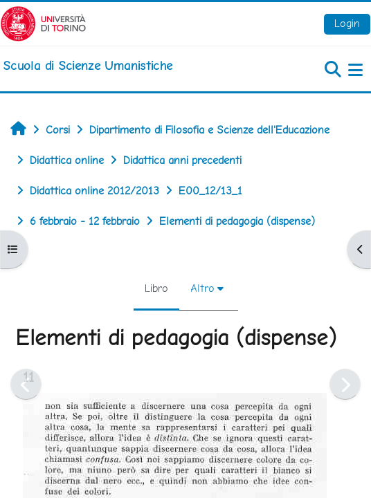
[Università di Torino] (43, 22)
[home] (87, 65)
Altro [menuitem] (202, 288)
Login (347, 23)
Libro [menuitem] (156, 288)
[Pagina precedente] (26, 384)
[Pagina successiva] (345, 384)
